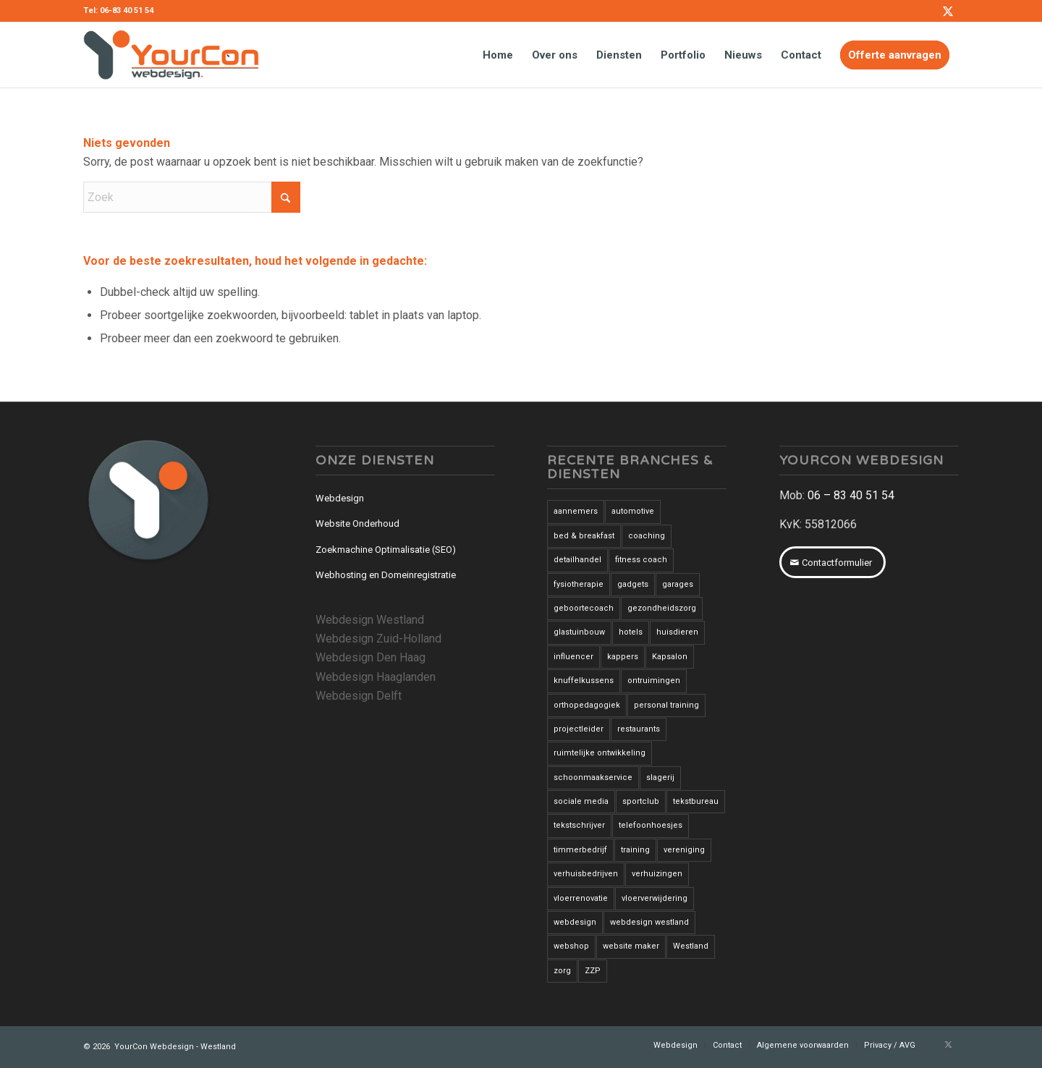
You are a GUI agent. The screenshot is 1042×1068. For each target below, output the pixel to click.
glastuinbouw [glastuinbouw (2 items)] (579, 632)
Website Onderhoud (357, 523)
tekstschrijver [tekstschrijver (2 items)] (579, 825)
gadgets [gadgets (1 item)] (632, 584)
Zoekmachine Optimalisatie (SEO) (385, 549)
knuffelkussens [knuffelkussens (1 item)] (584, 680)
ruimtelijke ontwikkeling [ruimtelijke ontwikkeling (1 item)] (599, 753)
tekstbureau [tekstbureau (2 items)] (696, 801)
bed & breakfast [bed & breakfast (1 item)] (584, 536)
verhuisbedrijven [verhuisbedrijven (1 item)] (586, 873)
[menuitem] (497, 55)
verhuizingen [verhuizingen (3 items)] (657, 873)
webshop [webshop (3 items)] (571, 946)
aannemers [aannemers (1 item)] (576, 511)
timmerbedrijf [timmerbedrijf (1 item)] (580, 850)
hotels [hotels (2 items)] (631, 632)
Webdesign (339, 498)
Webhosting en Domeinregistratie (385, 574)
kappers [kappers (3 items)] (622, 656)
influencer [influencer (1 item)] (573, 656)
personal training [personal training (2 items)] (666, 705)
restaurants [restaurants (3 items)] (638, 729)
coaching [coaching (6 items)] (646, 536)
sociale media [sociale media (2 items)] (581, 801)
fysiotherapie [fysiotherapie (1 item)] (578, 584)
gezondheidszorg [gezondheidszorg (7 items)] (661, 608)
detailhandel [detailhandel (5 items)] (577, 559)
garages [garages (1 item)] (677, 584)
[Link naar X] (948, 11)
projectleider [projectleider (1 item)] (578, 729)
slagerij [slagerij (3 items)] (660, 777)
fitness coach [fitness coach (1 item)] (641, 559)
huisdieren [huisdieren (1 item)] (677, 632)
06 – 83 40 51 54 (851, 495)
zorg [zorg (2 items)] (562, 970)
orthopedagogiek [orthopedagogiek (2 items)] (587, 705)
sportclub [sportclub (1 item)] (640, 801)
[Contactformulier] (832, 562)
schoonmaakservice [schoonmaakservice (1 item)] (593, 777)
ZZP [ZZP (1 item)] (593, 970)
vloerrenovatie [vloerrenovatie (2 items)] (581, 898)
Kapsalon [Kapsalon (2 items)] (669, 656)
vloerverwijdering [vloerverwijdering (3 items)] (654, 898)
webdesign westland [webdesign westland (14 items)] (649, 922)
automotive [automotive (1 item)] (632, 511)
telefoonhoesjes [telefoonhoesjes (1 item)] (650, 825)
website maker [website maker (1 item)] (631, 946)
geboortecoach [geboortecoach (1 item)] (584, 608)
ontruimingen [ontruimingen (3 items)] (653, 680)
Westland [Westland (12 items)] (690, 946)
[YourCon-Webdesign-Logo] (171, 55)
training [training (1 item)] (635, 850)
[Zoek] (191, 197)
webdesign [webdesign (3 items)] (575, 922)
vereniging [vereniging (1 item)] (684, 850)
